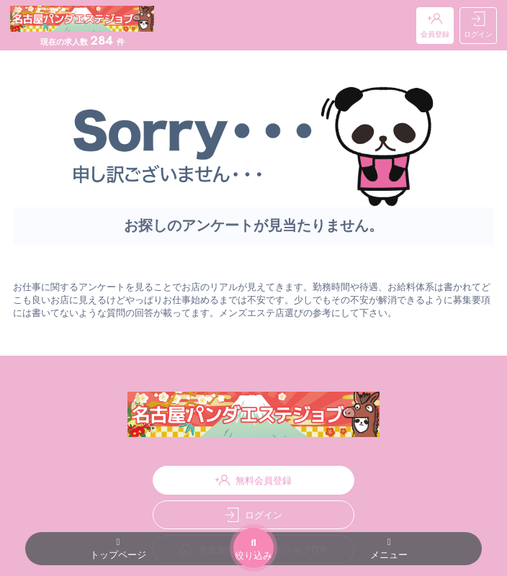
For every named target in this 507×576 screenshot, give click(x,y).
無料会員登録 (253, 480)
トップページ (118, 549)
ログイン (478, 26)
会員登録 (435, 26)
